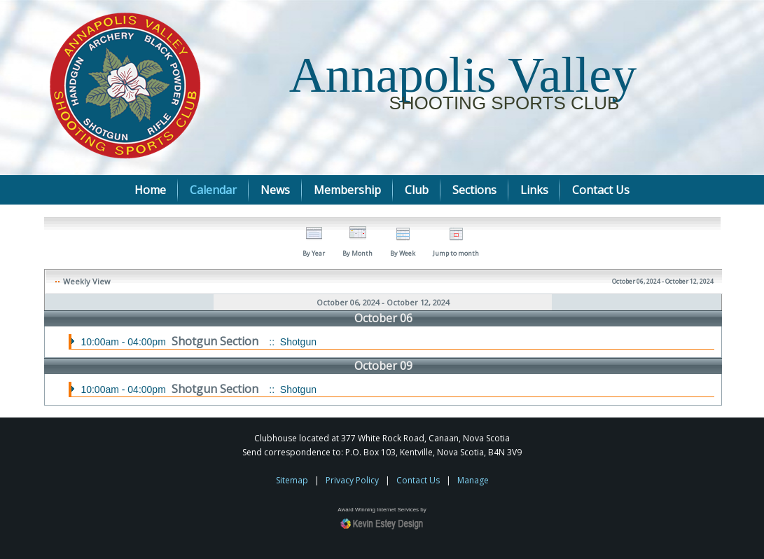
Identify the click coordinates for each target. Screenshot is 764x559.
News (275, 190)
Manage (473, 480)
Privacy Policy (352, 480)
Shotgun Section (216, 341)
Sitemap (292, 480)
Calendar (213, 190)
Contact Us (601, 190)
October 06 (383, 318)
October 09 (383, 365)
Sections (474, 190)
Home (150, 190)
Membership (347, 190)
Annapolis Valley (463, 75)
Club (417, 190)
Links (534, 190)
